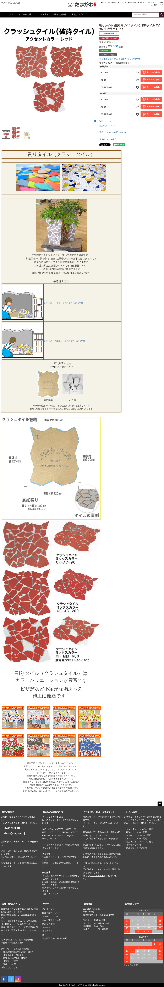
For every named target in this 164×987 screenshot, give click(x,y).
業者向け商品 (60, 14)
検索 (161, 15)
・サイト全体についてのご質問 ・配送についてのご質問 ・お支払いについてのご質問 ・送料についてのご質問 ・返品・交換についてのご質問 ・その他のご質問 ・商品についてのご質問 (138, 838)
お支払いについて (50, 916)
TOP (104, 2)
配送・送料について (51, 912)
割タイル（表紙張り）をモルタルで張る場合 (64, 340)
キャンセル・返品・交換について (99, 812)
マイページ (151, 2)
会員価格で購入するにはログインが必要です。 (120, 59)
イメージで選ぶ (26, 14)
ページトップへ (160, 804)
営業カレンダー (132, 904)
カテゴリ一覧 (7, 14)
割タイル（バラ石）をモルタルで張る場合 (63, 302)
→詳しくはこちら (50, 894)
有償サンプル (78, 14)
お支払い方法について (53, 812)
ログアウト (47, 931)
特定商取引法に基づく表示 (54, 938)
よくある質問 (131, 812)
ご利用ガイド (157, 5)
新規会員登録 (48, 924)
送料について (105, 121)
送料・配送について (11, 904)
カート (141, 2)
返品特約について (107, 125)
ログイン (122, 2)
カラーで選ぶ (42, 14)
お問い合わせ (8, 812)
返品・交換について (51, 920)
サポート (47, 904)
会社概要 (112, 2)
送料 (161, 2)
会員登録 (132, 2)
